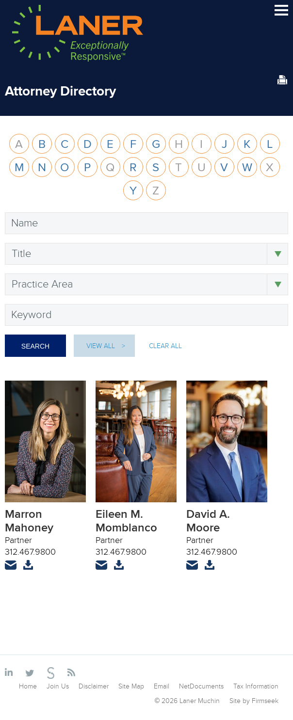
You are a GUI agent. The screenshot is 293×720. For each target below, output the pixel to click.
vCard (28, 571)
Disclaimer (94, 686)
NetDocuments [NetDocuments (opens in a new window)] (201, 686)
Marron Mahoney (29, 520)
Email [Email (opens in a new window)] (161, 686)
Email (10, 571)
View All (100, 346)
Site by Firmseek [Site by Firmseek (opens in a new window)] (253, 700)
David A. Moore (208, 520)
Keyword (31, 314)
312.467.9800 (30, 551)
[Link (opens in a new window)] (10, 673)
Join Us (58, 686)
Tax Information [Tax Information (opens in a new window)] (255, 686)
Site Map (131, 686)
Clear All (165, 346)
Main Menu (281, 14)
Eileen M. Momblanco (126, 520)
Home (28, 686)
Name (24, 222)
